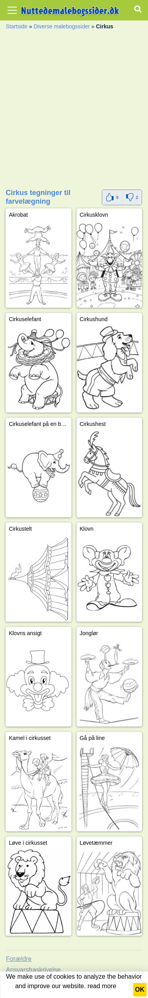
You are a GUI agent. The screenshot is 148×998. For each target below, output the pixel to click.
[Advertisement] (74, 112)
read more (102, 986)
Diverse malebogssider (62, 26)
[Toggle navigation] (12, 10)
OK (139, 989)
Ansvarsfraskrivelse (33, 969)
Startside (16, 26)
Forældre (19, 958)
